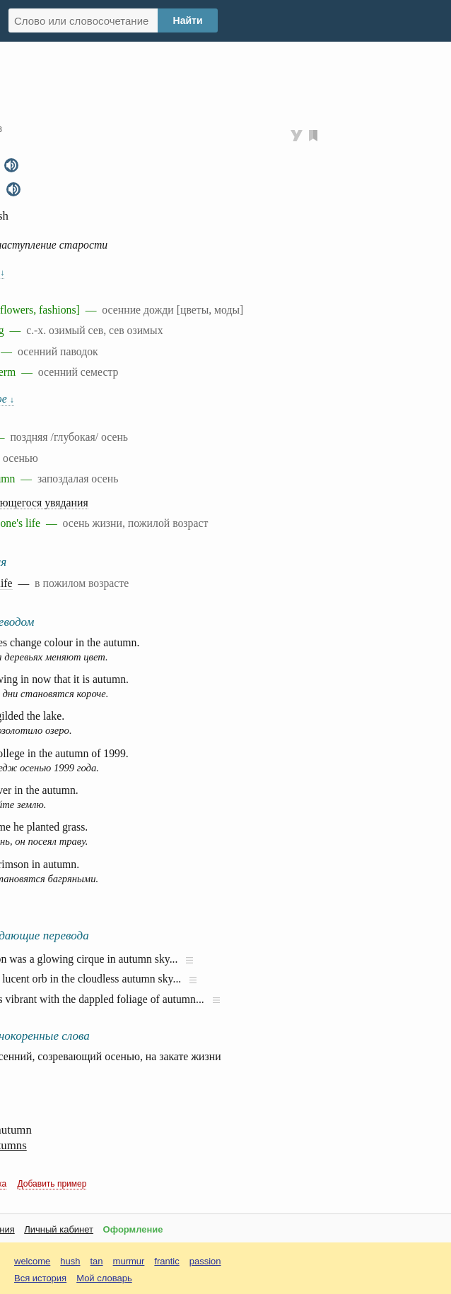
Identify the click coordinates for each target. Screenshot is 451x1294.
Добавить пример (52, 1184)
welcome (32, 1261)
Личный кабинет (58, 1229)
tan (96, 1261)
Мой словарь (104, 1278)
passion (205, 1261)
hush (70, 1261)
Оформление (133, 1229)
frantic (166, 1261)
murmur (129, 1261)
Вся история (40, 1278)
